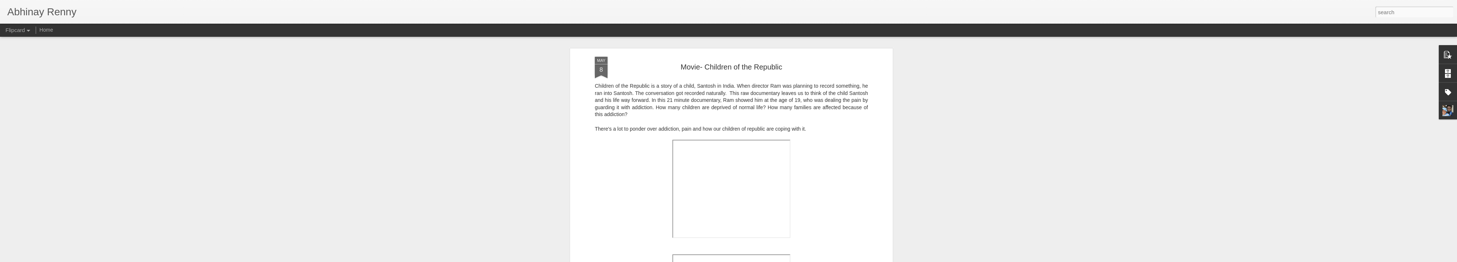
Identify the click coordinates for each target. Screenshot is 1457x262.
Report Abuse (773, 258)
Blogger (751, 258)
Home (46, 30)
